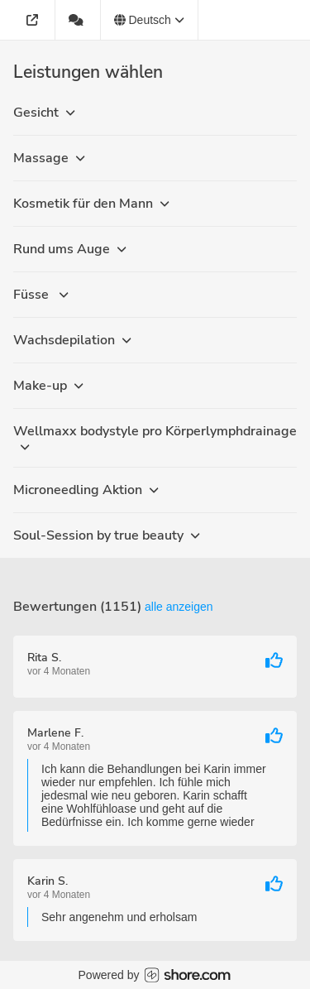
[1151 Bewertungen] (78, 20)
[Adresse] (34, 20)
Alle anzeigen (179, 606)
